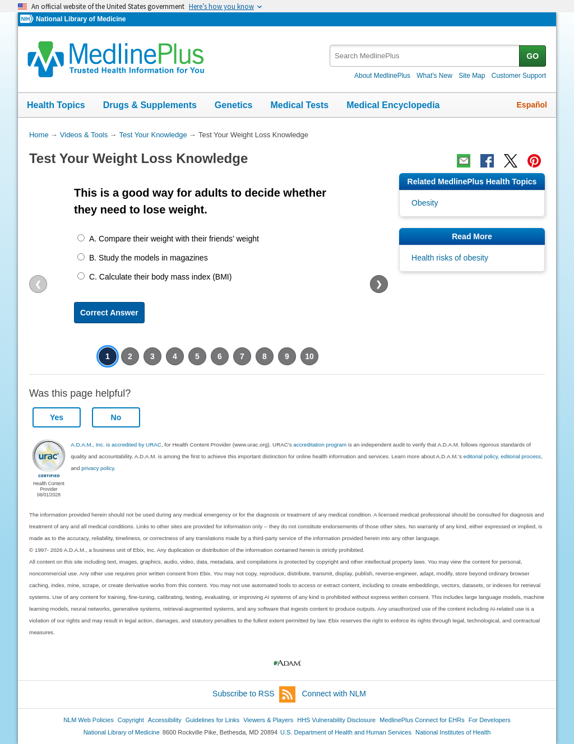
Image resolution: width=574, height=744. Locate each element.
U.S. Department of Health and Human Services (345, 732)
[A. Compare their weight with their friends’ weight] (81, 237)
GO (532, 56)
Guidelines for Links (212, 720)
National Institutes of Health (452, 732)
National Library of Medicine (81, 19)
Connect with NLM (334, 693)
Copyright (131, 720)
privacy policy (97, 468)
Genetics (234, 105)
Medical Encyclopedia (392, 105)
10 (309, 356)
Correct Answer (109, 312)
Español (532, 104)
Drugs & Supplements (150, 105)
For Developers (490, 720)
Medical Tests (299, 105)
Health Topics (56, 105)
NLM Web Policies (88, 720)
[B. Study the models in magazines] (81, 257)
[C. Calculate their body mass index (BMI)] (81, 276)
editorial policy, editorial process (502, 456)
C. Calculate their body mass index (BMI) (160, 276)
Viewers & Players (268, 720)
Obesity (424, 202)
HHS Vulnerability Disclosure (336, 720)
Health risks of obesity (449, 257)
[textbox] (425, 56)
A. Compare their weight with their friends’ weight (174, 238)
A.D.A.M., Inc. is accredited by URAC (116, 444)
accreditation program (319, 444)
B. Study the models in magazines (148, 257)
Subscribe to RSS (253, 694)
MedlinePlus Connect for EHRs (421, 720)
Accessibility (165, 720)
